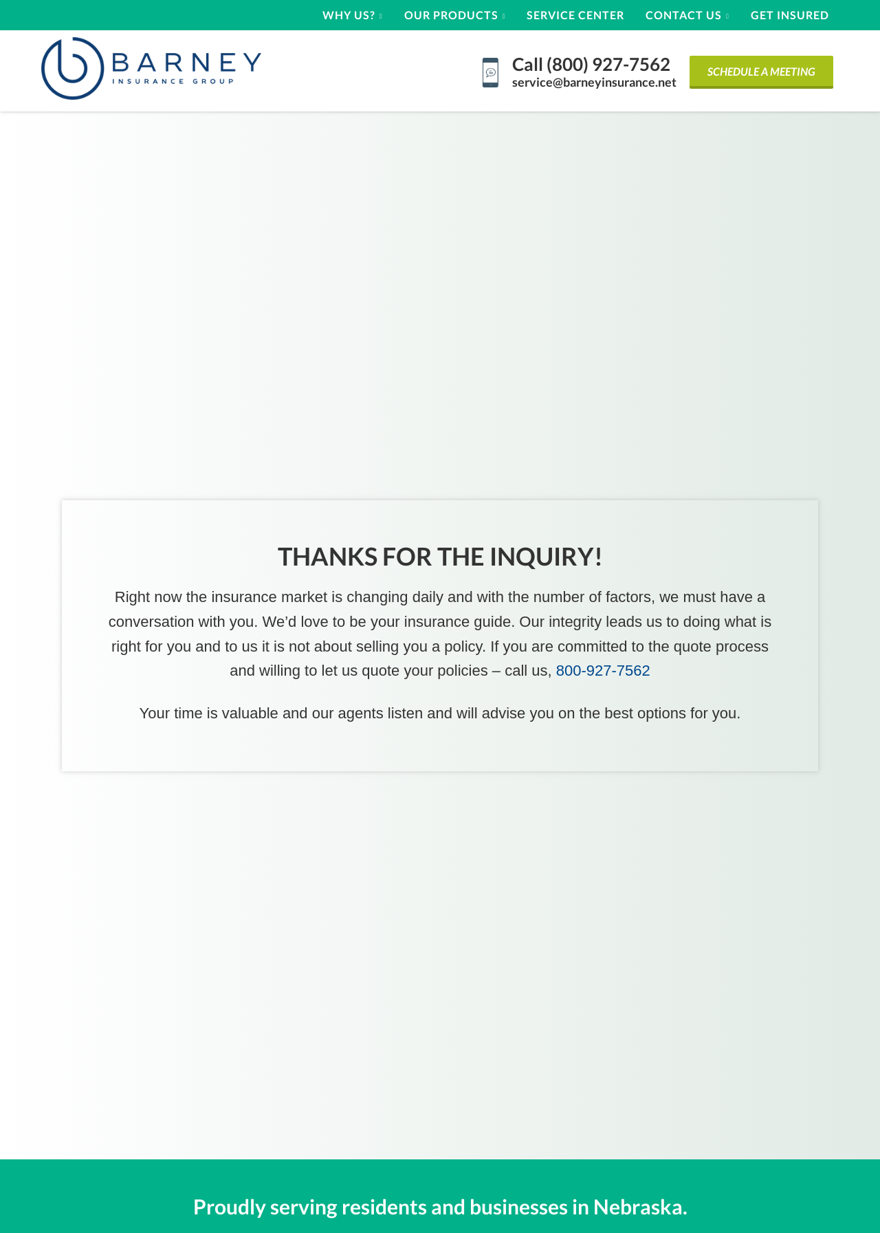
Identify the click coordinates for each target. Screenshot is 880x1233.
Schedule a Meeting (761, 71)
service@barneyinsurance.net (594, 81)
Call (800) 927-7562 (591, 64)
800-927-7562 (603, 670)
